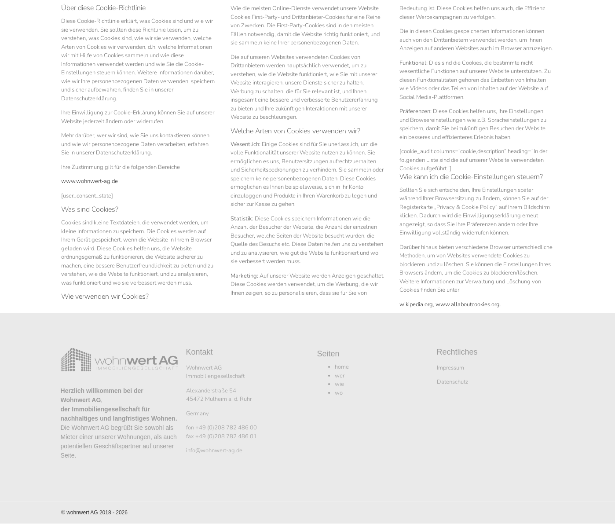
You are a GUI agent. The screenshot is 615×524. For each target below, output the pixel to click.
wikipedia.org (416, 304)
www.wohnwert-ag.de (89, 181)
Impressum (450, 368)
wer (339, 376)
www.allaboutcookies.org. (468, 304)
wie (339, 384)
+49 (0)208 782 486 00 (226, 428)
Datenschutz (452, 382)
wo (339, 393)
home (342, 367)
